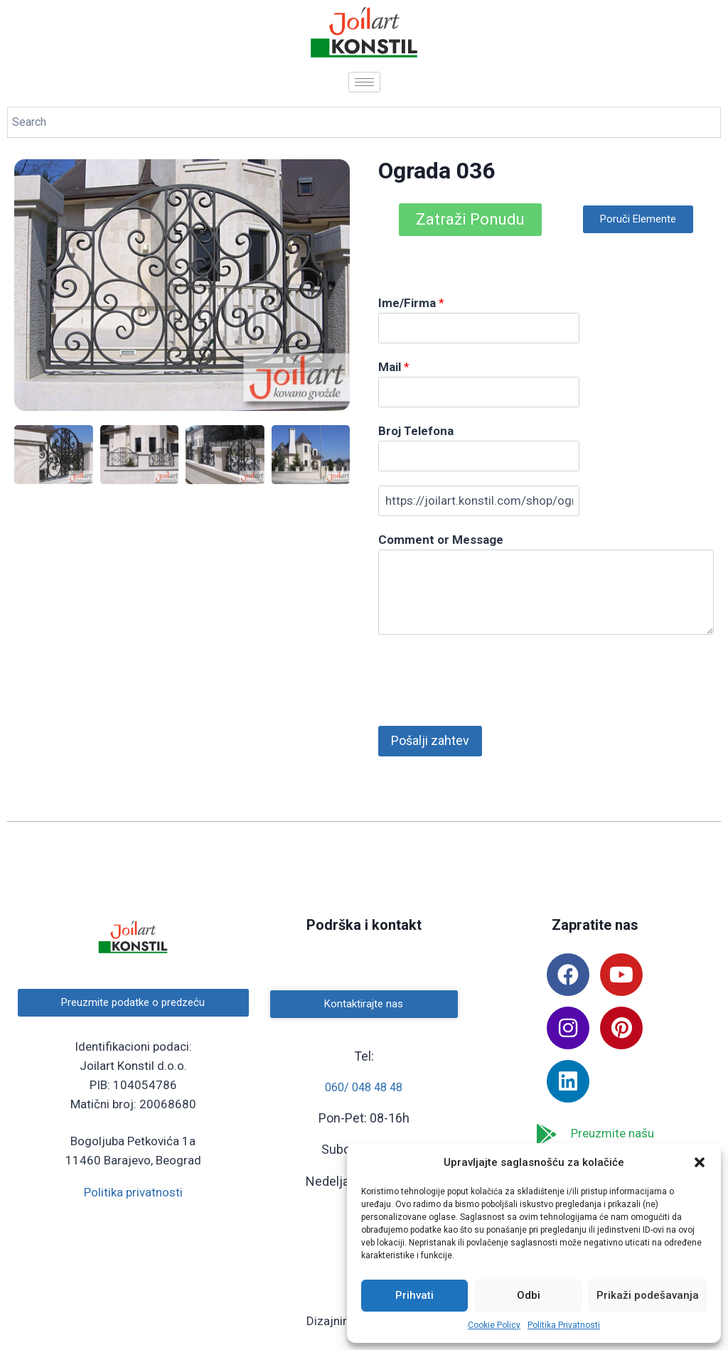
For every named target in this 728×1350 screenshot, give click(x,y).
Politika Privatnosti (564, 1325)
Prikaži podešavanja (647, 1295)
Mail (394, 367)
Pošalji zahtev (430, 740)
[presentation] (486, 677)
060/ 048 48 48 (363, 1087)
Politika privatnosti (133, 1192)
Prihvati (414, 1295)
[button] (699, 1162)
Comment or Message (440, 539)
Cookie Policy (494, 1325)
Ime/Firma (411, 303)
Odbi (528, 1295)
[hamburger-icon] (364, 82)
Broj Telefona (416, 431)
